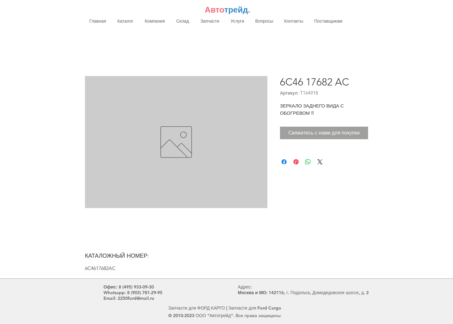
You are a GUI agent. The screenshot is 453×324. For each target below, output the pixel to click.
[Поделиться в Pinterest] (296, 162)
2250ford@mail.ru (136, 298)
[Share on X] (320, 162)
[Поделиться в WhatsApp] (308, 162)
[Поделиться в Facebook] (284, 162)
